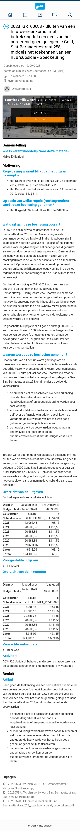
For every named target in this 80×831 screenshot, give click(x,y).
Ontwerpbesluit (21, 89)
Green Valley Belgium (41, 825)
